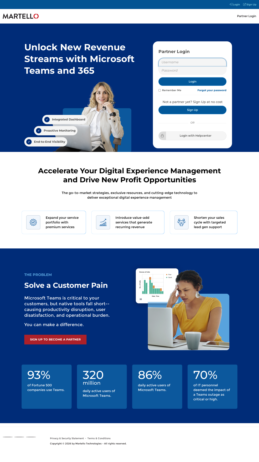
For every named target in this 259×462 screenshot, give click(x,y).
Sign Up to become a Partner (55, 339)
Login (235, 4)
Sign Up (249, 4)
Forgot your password (211, 90)
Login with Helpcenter (185, 136)
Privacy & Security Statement (67, 438)
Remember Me (169, 90)
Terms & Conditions (99, 438)
